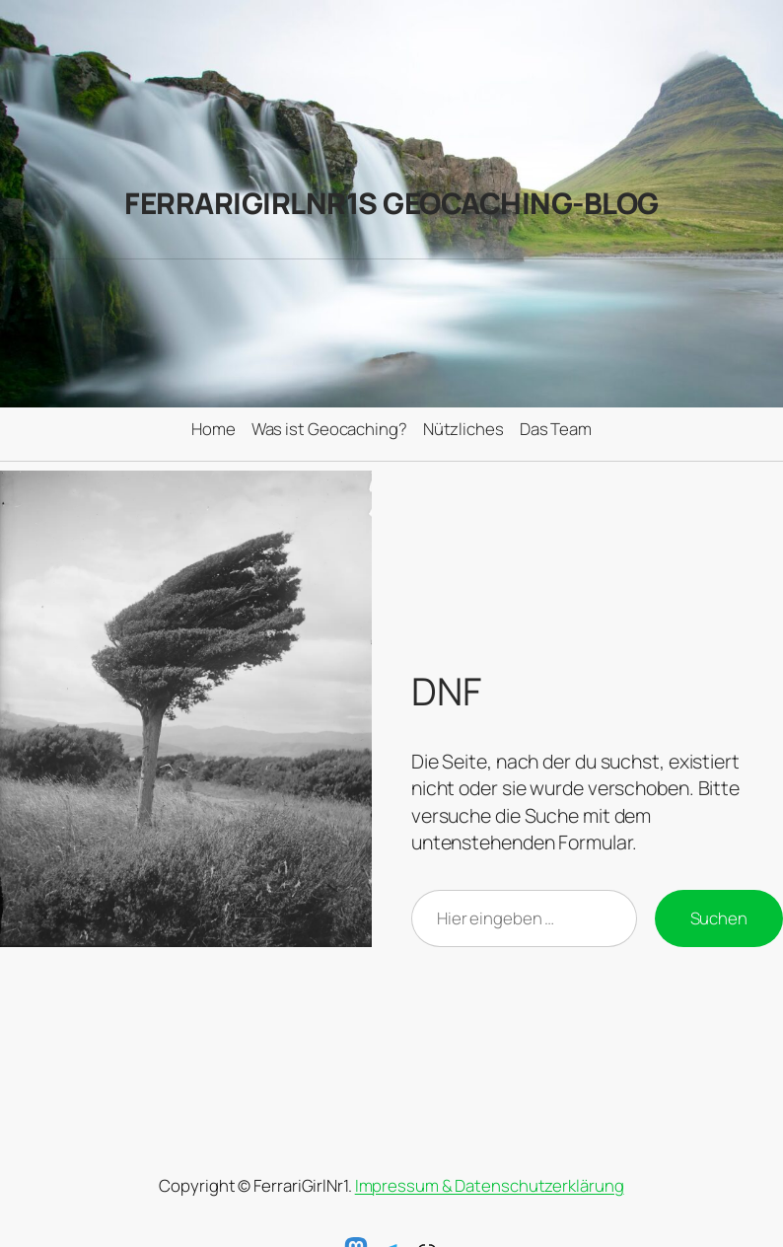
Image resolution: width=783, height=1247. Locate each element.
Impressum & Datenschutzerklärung (489, 1185)
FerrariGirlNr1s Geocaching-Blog (391, 203)
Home (213, 428)
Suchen (718, 918)
